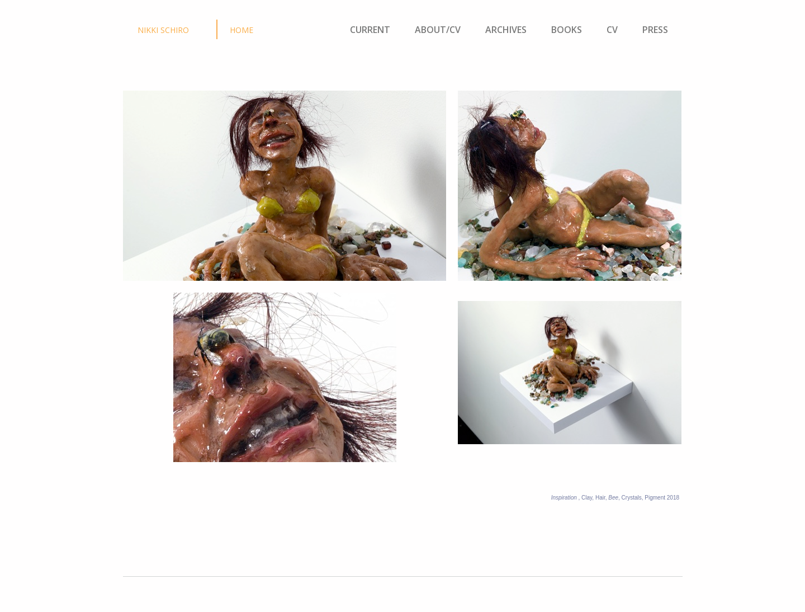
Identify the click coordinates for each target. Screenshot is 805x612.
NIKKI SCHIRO (163, 30)
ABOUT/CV (438, 29)
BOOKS (566, 29)
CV (615, 29)
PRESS (654, 29)
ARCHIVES (506, 29)
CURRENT (370, 29)
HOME (241, 30)
